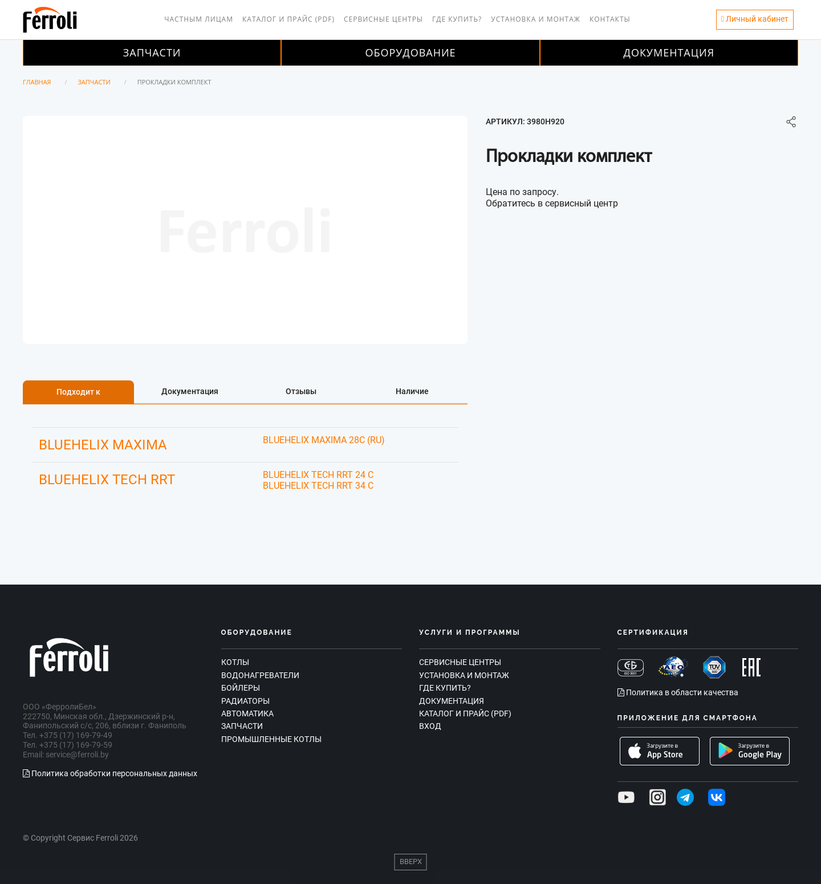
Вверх (411, 861)
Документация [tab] (189, 391)
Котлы (235, 662)
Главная (37, 82)
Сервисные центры (383, 19)
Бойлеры (240, 687)
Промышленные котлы (271, 739)
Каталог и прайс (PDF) (288, 19)
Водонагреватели (260, 675)
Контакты (610, 19)
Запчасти (152, 52)
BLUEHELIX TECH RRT (107, 480)
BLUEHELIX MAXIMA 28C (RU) (324, 440)
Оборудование (410, 52)
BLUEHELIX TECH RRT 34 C (318, 485)
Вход (430, 726)
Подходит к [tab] (78, 391)
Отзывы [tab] (301, 391)
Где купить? (457, 19)
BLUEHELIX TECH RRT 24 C (318, 474)
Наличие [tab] (412, 391)
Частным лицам (198, 19)
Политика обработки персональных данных (110, 773)
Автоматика (247, 713)
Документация (669, 52)
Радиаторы (245, 700)
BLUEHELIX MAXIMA (103, 445)
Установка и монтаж (535, 19)
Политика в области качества (677, 692)
